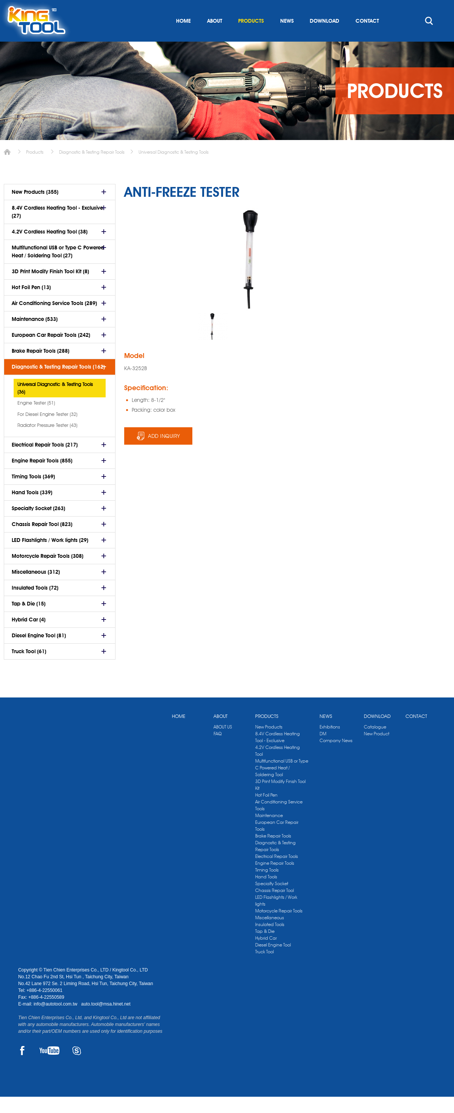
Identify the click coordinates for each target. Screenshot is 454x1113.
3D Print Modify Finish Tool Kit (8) (50, 288)
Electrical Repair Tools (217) (45, 461)
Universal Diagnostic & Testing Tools (174, 168)
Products (35, 168)
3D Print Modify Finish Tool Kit (280, 801)
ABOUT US (223, 743)
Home (7, 168)
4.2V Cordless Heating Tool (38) (49, 248)
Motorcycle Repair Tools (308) (47, 572)
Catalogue (375, 743)
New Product (376, 750)
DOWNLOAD (324, 37)
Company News (336, 757)
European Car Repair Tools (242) (51, 351)
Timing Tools (267, 886)
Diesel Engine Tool (273, 961)
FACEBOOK (22, 1066)
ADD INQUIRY (164, 452)
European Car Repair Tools (276, 842)
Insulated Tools (269, 940)
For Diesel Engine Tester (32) (47, 430)
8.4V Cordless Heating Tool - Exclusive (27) (57, 228)
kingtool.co (425, 8)
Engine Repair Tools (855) (42, 477)
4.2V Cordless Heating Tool (277, 767)
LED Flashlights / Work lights (276, 917)
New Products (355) (35, 208)
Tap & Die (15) (28, 620)
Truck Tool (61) (29, 668)
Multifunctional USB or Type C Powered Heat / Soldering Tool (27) (58, 268)
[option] (213, 342)
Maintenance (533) (35, 335)
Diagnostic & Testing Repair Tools (92, 168)
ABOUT (214, 37)
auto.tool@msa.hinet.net (105, 1020)
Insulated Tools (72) (35, 604)
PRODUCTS (251, 37)
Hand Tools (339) (32, 509)
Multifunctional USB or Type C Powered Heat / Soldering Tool (281, 784)
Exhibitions (330, 743)
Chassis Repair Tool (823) (42, 540)
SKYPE (76, 1066)
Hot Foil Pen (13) (31, 303)
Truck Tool (264, 968)
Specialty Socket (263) (38, 524)
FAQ (218, 750)
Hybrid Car (266, 954)
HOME (183, 37)
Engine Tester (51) (36, 419)
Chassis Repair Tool (274, 906)
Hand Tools (266, 893)
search (429, 37)
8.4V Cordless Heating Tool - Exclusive (277, 753)
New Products (268, 743)
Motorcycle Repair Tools (279, 927)
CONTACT (367, 37)
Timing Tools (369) (33, 493)
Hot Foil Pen (266, 811)
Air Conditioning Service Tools (279, 821)
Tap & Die (265, 947)
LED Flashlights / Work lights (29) (50, 556)
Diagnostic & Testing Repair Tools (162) (58, 383)
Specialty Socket (271, 900)
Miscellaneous (269, 934)
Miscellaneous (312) (36, 588)
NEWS (287, 37)
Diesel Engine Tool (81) (39, 652)
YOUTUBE (49, 1066)
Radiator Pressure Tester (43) (47, 441)
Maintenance (269, 831)
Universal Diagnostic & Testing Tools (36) (55, 404)
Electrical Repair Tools (276, 872)
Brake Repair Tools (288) (40, 367)
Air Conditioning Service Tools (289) (54, 319)
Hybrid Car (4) (28, 636)
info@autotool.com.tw (56, 1020)
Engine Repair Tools (274, 879)
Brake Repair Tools (273, 852)
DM (323, 750)
